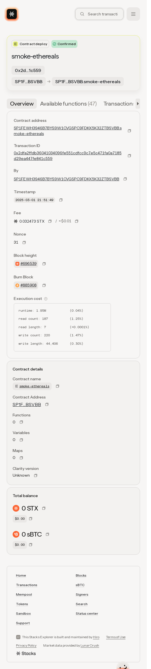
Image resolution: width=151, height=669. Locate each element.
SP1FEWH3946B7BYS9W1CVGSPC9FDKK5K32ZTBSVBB (66, 178)
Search (82, 604)
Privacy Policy (26, 645)
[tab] (22, 104)
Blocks (81, 575)
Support (23, 623)
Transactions (26, 585)
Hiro (96, 637)
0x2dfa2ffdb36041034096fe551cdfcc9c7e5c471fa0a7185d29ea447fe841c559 (68, 155)
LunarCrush (90, 645)
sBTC (80, 585)
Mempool (24, 594)
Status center (87, 613)
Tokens (22, 604)
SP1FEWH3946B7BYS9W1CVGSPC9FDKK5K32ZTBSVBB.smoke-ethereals (68, 130)
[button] (136, 104)
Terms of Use (115, 637)
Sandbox (23, 613)
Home (21, 575)
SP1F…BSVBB (27, 404)
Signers (82, 594)
